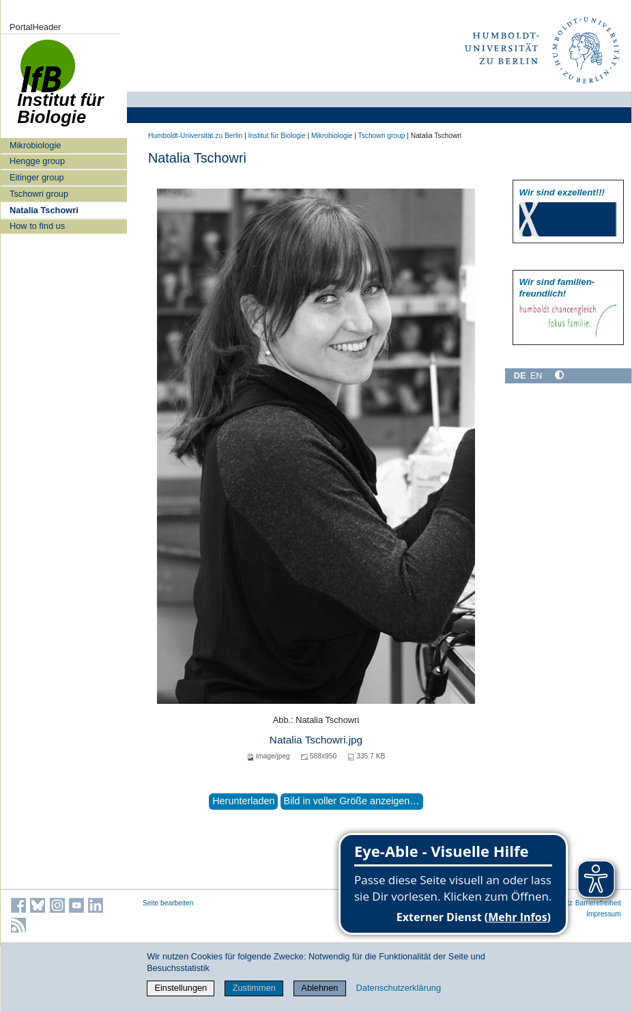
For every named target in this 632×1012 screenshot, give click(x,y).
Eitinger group (37, 177)
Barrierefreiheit (598, 903)
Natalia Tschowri (44, 210)
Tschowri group (39, 194)
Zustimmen (254, 988)
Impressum (603, 914)
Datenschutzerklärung (398, 988)
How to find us (37, 226)
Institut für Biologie (276, 135)
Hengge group (37, 161)
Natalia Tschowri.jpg (316, 740)
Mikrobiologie (35, 145)
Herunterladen (243, 800)
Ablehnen (319, 988)
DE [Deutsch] (520, 375)
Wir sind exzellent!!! (562, 192)
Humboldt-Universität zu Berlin (195, 135)
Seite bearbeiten (168, 903)
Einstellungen (180, 988)
